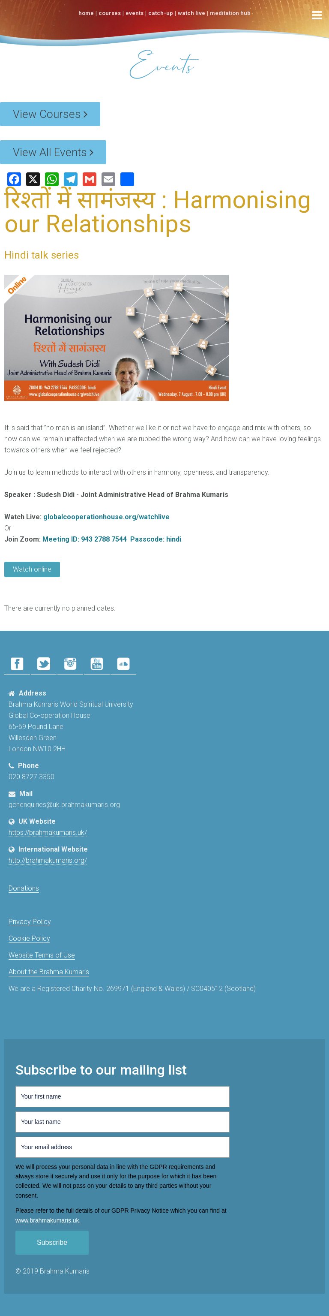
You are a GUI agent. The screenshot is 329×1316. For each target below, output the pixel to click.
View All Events (53, 152)
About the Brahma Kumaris (49, 972)
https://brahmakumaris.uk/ (48, 832)
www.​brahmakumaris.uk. (48, 1220)
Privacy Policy (30, 922)
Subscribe (52, 1242)
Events (135, 13)
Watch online (32, 569)
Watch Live (191, 13)
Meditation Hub (230, 13)
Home (86, 13)
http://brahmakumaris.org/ (48, 860)
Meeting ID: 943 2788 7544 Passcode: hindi (111, 539)
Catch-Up (160, 13)
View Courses (50, 114)
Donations (24, 888)
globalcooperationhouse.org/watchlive (106, 517)
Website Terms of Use (42, 955)
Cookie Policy (29, 938)
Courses (110, 13)
